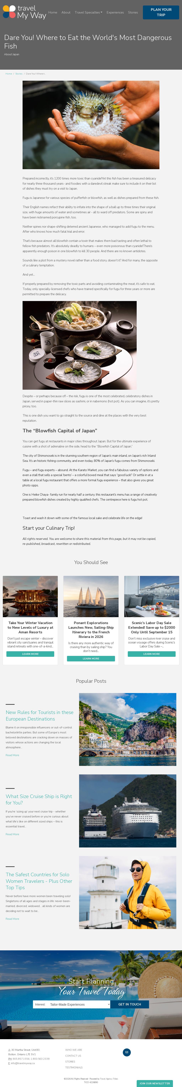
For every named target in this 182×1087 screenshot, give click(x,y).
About (65, 12)
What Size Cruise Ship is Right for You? (39, 799)
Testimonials (74, 1067)
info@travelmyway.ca (23, 1063)
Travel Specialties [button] (87, 12)
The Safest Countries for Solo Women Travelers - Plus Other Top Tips (39, 881)
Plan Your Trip (161, 12)
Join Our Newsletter (155, 1083)
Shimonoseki (46, 456)
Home (52, 12)
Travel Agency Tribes (109, 1078)
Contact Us (73, 1056)
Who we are (73, 1050)
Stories (133, 12)
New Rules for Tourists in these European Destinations (39, 715)
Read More (12, 755)
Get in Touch (129, 1004)
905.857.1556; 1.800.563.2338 (31, 1059)
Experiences (115, 12)
